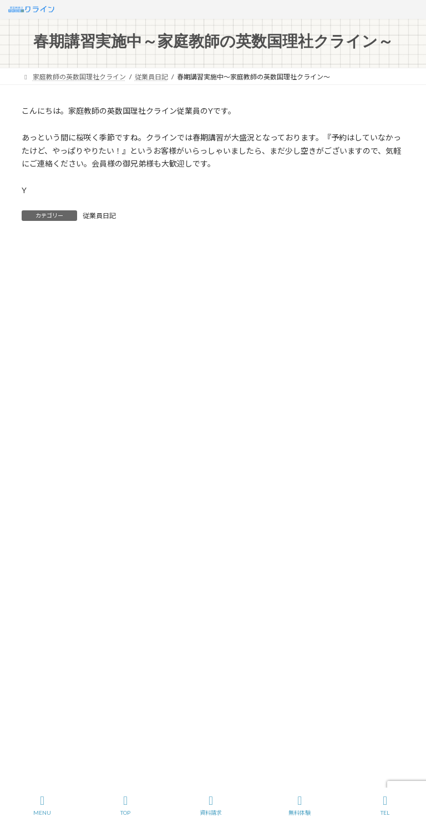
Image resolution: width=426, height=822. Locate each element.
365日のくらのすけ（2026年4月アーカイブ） (112, 420)
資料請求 (211, 805)
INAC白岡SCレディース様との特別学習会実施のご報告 (129, 472)
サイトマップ (142, 573)
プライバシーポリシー (217, 573)
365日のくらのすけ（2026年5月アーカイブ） (112, 402)
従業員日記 (99, 215)
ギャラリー (45, 672)
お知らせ (41, 652)
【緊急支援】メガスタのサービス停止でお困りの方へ (126, 454)
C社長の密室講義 (53, 633)
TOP (125, 805)
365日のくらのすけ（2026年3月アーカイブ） (112, 437)
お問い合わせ (292, 573)
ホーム (42, 573)
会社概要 (87, 573)
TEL (385, 805)
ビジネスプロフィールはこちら (268, 681)
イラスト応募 (353, 573)
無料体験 (299, 805)
